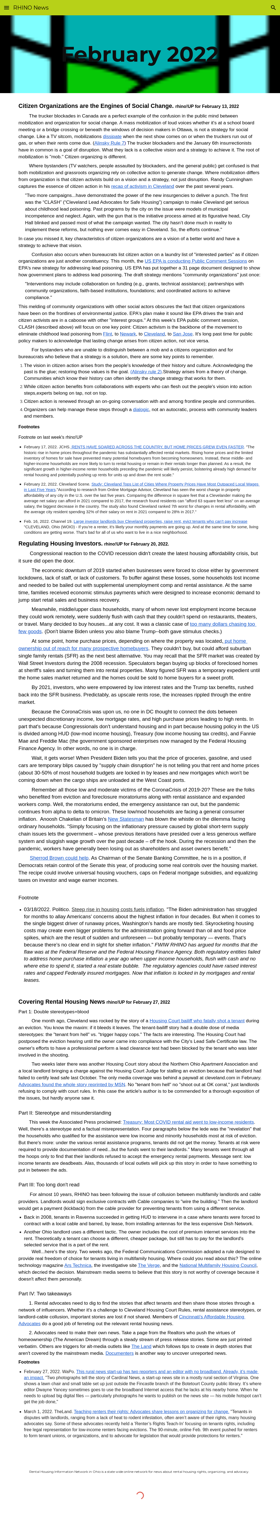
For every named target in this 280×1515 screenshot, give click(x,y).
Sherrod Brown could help (59, 858)
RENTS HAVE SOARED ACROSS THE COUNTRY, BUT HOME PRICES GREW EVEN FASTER (157, 447)
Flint (107, 334)
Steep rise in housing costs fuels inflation (118, 909)
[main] (140, 54)
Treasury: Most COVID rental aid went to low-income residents (188, 1122)
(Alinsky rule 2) (146, 371)
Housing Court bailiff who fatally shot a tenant (197, 1020)
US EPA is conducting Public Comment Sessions (196, 261)
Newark (128, 334)
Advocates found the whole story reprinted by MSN (72, 1084)
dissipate (112, 136)
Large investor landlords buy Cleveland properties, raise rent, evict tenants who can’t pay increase (160, 521)
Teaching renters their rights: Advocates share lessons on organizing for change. (151, 1411)
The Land (141, 1346)
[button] (6, 7)
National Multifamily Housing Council (218, 1265)
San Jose (182, 334)
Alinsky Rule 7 (109, 143)
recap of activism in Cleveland (142, 186)
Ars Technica (77, 1265)
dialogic (141, 409)
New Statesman (126, 819)
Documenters (120, 1353)
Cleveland (154, 334)
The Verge (149, 1265)
